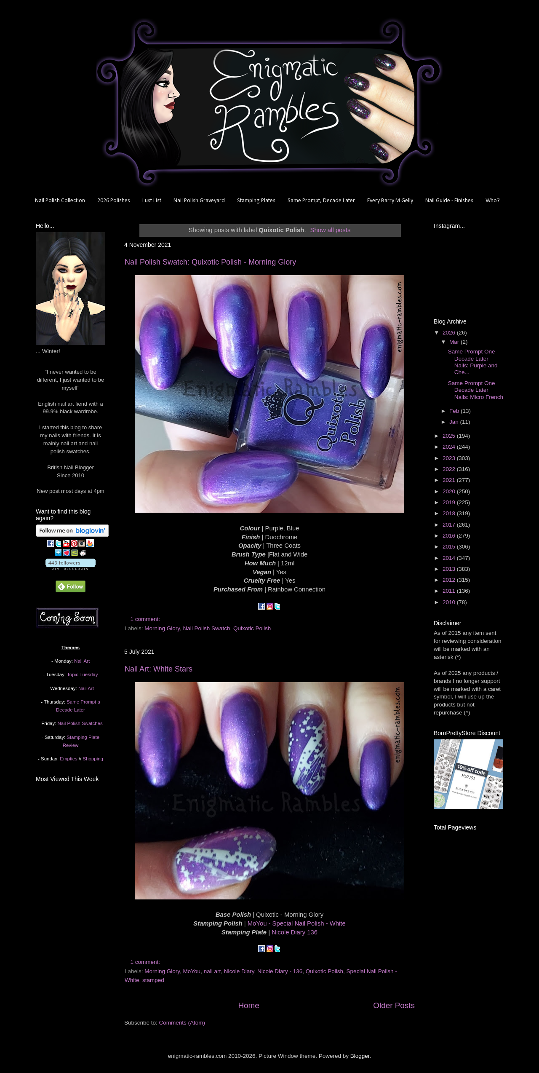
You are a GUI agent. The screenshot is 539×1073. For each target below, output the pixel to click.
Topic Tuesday (82, 674)
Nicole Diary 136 (295, 932)
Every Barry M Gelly (390, 201)
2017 (450, 525)
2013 (450, 569)
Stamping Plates (256, 201)
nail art (212, 971)
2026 (450, 332)
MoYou (192, 971)
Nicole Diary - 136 (279, 971)
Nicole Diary (239, 971)
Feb (455, 411)
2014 (450, 558)
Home (248, 1005)
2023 (450, 458)
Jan (454, 422)
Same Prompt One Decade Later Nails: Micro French (475, 390)
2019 (450, 502)
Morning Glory (162, 628)
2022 (450, 469)
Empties (68, 758)
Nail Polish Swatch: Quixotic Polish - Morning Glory (210, 262)
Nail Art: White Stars (158, 669)
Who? (493, 201)
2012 (450, 580)
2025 (450, 436)
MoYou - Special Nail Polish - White (297, 923)
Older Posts (394, 1005)
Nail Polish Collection (60, 201)
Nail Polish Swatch (206, 628)
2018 (450, 513)
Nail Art (82, 661)
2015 (450, 546)
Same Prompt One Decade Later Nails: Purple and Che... (473, 361)
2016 (450, 535)
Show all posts (330, 230)
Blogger (360, 1056)
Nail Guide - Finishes (449, 201)
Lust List (151, 201)
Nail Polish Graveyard (199, 201)
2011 (450, 591)
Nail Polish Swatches (80, 723)
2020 (450, 491)
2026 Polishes (113, 201)
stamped (153, 980)
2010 (450, 602)
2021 (450, 480)
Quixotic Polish (252, 628)
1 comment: (146, 619)
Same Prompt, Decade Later (321, 201)
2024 (450, 447)
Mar (455, 342)
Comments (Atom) (182, 1022)
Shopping (93, 758)
